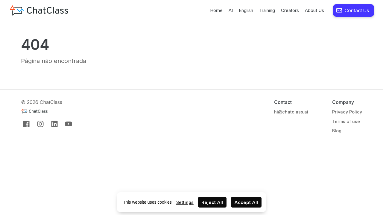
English (246, 10)
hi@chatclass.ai (291, 111)
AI (231, 10)
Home (216, 10)
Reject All (212, 202)
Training (267, 10)
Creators (290, 10)
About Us (314, 10)
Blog (336, 130)
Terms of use (346, 121)
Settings (185, 202)
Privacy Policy (347, 111)
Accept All (246, 202)
